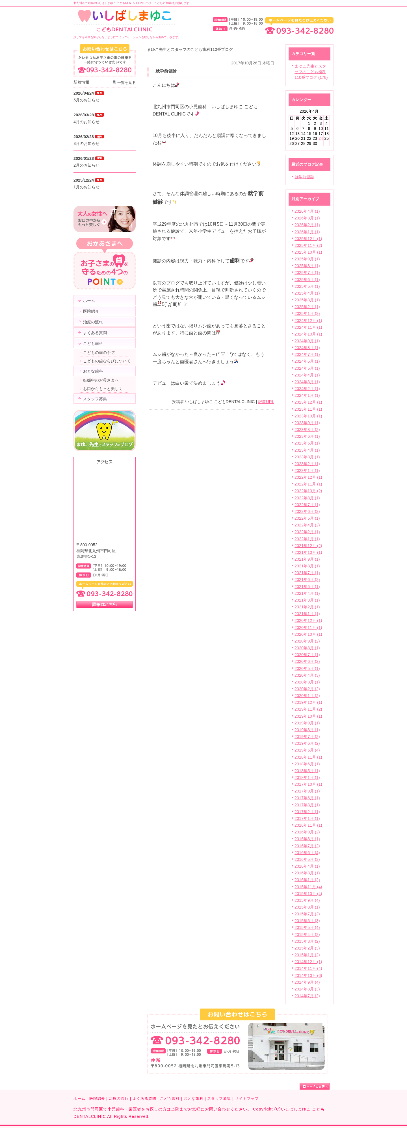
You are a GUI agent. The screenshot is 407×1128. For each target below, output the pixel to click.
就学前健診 (304, 177)
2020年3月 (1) (307, 682)
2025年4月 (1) (307, 293)
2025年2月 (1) (307, 306)
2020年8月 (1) (307, 648)
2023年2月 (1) (307, 463)
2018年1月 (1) (307, 777)
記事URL (266, 401)
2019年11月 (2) (308, 709)
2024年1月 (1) (307, 395)
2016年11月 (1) (308, 825)
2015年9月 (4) (307, 900)
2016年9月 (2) (307, 832)
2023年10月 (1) (308, 416)
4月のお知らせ (86, 121)
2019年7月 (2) (307, 736)
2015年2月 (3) (307, 948)
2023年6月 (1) (307, 436)
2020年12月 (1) (308, 620)
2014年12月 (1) (308, 961)
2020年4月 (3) (307, 675)
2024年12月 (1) (308, 320)
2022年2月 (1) (307, 532)
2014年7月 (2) (307, 996)
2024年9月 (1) (307, 341)
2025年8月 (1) (307, 266)
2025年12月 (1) (308, 238)
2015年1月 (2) (307, 955)
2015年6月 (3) (307, 920)
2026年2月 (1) (307, 225)
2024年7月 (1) (307, 354)
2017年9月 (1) (307, 791)
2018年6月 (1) (307, 764)
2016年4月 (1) (307, 866)
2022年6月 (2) (307, 511)
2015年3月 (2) (307, 941)
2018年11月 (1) (308, 757)
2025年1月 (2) (307, 313)
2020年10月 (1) (308, 634)
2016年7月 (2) (307, 846)
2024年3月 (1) (307, 382)
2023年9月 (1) (307, 423)
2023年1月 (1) (307, 470)
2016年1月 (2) (307, 879)
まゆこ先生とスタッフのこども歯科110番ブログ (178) (311, 72)
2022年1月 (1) (307, 539)
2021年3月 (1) (307, 600)
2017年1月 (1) (307, 818)
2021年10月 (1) (308, 552)
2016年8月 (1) (307, 839)
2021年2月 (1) (307, 607)
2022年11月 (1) (308, 484)
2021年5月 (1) (307, 586)
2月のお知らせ (86, 165)
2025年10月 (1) (308, 252)
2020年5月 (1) (307, 668)
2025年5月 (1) (307, 286)
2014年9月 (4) (307, 982)
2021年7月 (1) (307, 572)
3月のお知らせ (86, 143)
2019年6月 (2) (307, 743)
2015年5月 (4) (307, 927)
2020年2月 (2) (307, 689)
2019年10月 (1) (308, 716)
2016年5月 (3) (307, 859)
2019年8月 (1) (307, 730)
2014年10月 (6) (308, 975)
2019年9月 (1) (307, 723)
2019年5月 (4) (307, 750)
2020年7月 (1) (307, 654)
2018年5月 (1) (307, 770)
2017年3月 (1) (307, 805)
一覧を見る (126, 82)
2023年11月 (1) (308, 409)
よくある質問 (144, 1098)
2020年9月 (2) (307, 641)
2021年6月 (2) (307, 579)
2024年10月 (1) (308, 334)
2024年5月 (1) (307, 368)
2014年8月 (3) (307, 989)
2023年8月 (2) (307, 429)
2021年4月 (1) (307, 593)
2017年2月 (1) (307, 811)
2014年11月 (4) (308, 968)
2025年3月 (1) (307, 300)
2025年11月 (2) (308, 245)
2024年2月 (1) (307, 388)
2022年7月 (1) (307, 504)
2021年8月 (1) (307, 566)
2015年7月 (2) (307, 914)
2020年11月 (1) (308, 627)
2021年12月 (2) (308, 545)
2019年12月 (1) (308, 702)
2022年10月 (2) (308, 491)
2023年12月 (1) (308, 402)
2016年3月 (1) (307, 873)
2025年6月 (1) (307, 279)
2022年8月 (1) (307, 498)
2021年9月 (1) (307, 559)
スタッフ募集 (219, 1098)
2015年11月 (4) (308, 887)
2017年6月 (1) (307, 798)
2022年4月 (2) (307, 525)
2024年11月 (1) (308, 327)
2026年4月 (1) (307, 211)
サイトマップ (247, 1098)
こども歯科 (170, 1098)
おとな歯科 (194, 1098)
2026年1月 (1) (307, 232)
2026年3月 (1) (307, 218)
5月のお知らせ (86, 100)
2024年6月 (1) (307, 361)
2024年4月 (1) (307, 375)
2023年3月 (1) (307, 457)
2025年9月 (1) (307, 259)
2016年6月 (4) (307, 852)
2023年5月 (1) (307, 443)
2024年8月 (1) (307, 347)
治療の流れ (119, 1098)
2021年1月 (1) (307, 613)
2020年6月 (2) (307, 661)
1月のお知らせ (86, 187)
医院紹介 (97, 1098)
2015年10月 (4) (308, 893)
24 (321, 138)
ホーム (79, 1098)
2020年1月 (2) (307, 695)
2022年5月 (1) (307, 518)
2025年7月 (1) (307, 272)
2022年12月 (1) (308, 477)
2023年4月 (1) (307, 450)
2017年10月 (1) (308, 784)
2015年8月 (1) (307, 907)
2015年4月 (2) (307, 934)
